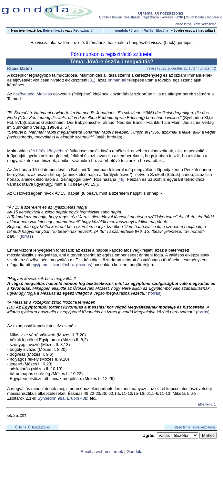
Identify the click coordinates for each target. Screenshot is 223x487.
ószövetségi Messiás (32, 94)
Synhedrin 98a (51, 398)
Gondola (134, 451)
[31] (92, 80)
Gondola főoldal (110, 17)
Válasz (151, 68)
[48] (121, 179)
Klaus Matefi (19, 68)
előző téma (183, 24)
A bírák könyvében (50, 150)
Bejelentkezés (53, 30)
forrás (26, 236)
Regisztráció (82, 30)
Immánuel (117, 80)
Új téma (145, 13)
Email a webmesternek (102, 451)
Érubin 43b (77, 398)
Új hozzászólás (169, 13)
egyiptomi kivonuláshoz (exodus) (61, 264)
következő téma (205, 24)
